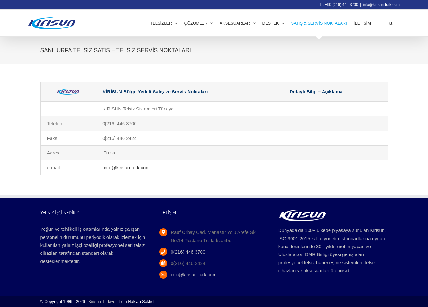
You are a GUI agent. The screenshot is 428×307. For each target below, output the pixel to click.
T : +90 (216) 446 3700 (338, 5)
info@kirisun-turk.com (381, 5)
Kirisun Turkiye (101, 301)
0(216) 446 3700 (188, 251)
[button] (391, 23)
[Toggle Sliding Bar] (380, 23)
